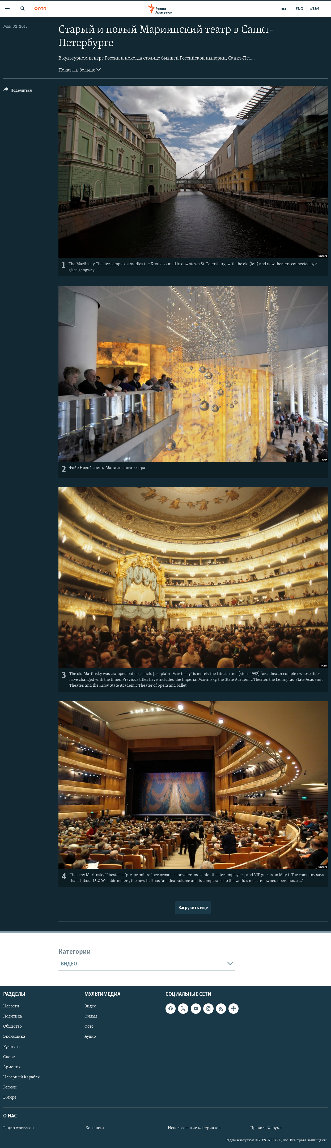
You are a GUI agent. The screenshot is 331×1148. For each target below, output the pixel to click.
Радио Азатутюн (18, 1128)
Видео (90, 1006)
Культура (11, 1047)
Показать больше (79, 69)
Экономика (14, 1037)
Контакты (95, 1128)
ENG (299, 9)
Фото (40, 9)
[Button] (17, 91)
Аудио (90, 1037)
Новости (11, 1006)
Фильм (90, 1017)
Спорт (9, 1057)
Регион (10, 1087)
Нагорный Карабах (21, 1077)
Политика (12, 1017)
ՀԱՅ (314, 9)
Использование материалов (194, 1128)
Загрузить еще (193, 907)
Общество (12, 1027)
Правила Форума (266, 1128)
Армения (12, 1067)
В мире (9, 1097)
